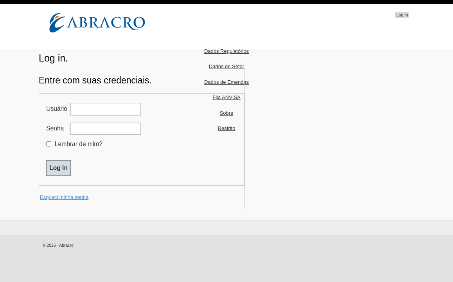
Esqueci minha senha (64, 197)
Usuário (57, 108)
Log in (402, 15)
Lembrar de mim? (78, 144)
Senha (57, 128)
